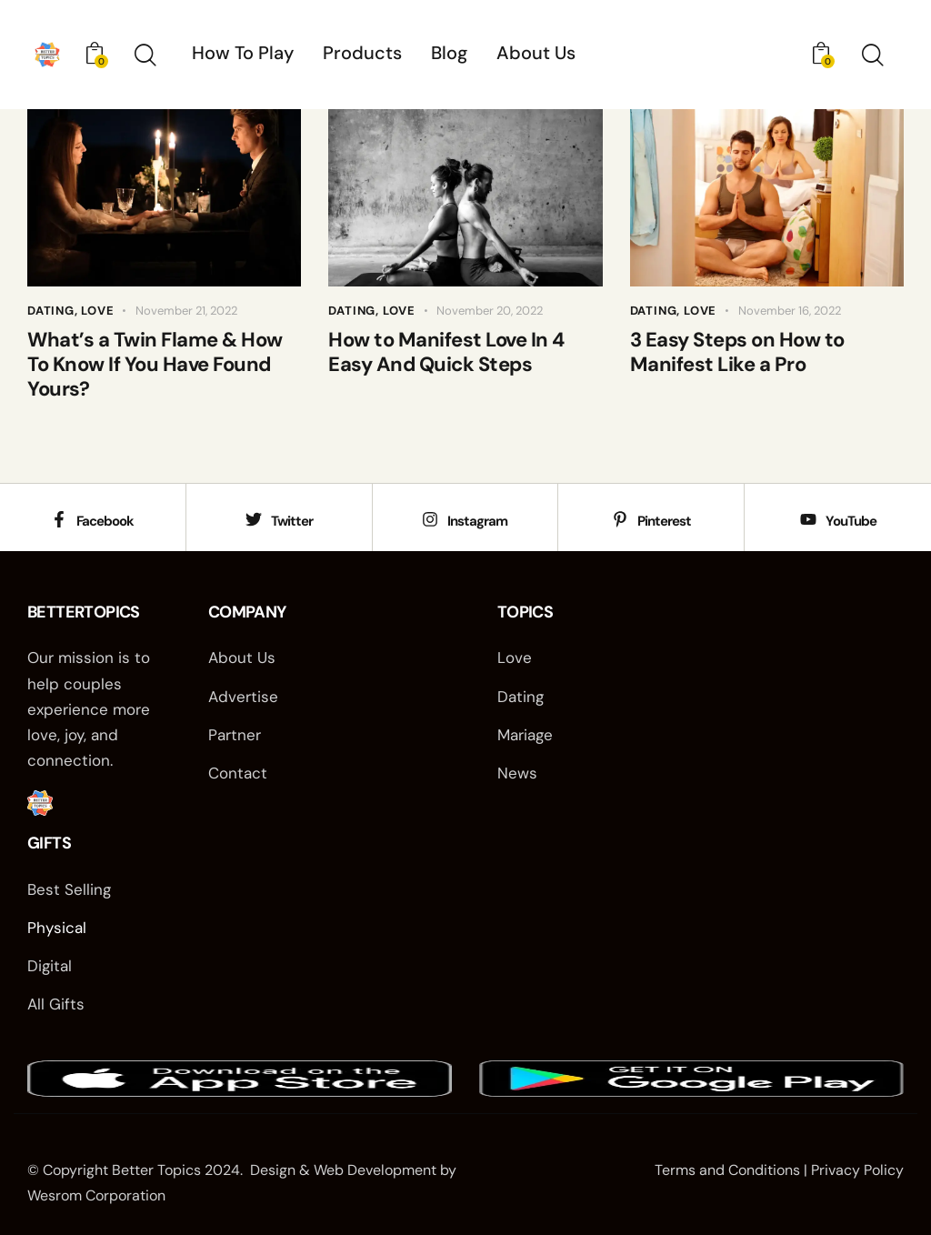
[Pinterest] (620, 519)
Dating (51, 310)
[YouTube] (808, 519)
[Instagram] (430, 519)
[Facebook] (59, 519)
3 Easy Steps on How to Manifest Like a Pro (737, 352)
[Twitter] (253, 519)
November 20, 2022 (489, 310)
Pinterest (664, 522)
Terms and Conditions (727, 1170)
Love (97, 310)
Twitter (292, 522)
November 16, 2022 (789, 310)
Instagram (477, 522)
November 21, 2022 (186, 310)
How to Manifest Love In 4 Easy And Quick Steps (446, 352)
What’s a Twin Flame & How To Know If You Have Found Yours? (155, 364)
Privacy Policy (857, 1170)
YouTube (851, 522)
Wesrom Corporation (96, 1195)
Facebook (105, 522)
